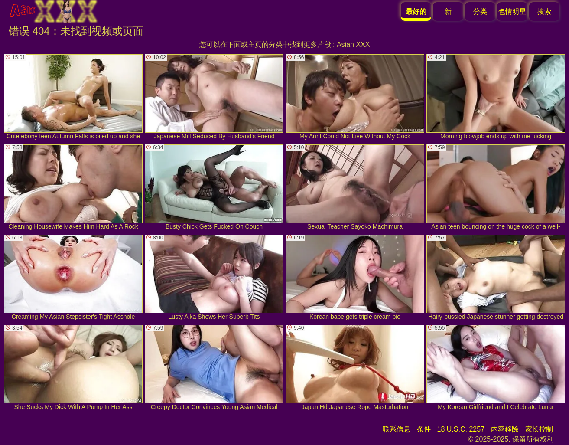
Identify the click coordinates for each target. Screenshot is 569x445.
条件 (424, 429)
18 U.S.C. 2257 (460, 429)
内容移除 (505, 429)
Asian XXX (353, 44)
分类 (480, 11)
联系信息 (396, 429)
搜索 (544, 11)
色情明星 (512, 11)
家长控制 (539, 429)
